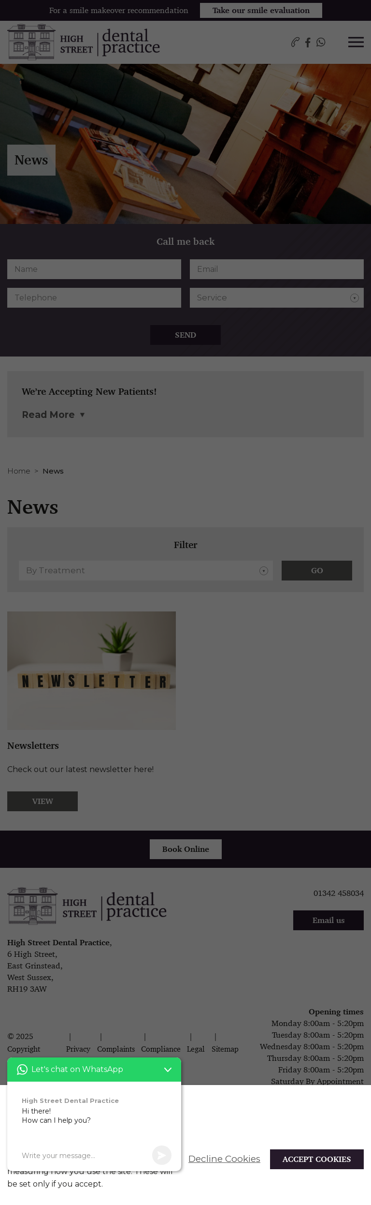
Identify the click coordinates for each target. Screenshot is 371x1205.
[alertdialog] (185, 1145)
